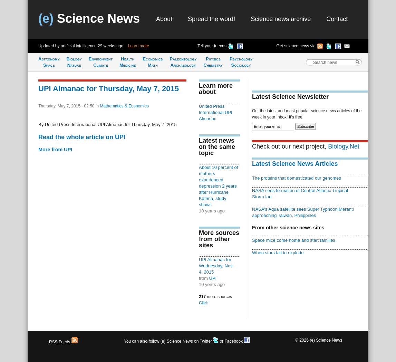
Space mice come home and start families (293, 240)
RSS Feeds (63, 342)
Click (203, 303)
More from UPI (55, 149)
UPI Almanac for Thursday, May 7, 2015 (108, 88)
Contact (337, 19)
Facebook (236, 341)
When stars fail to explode (277, 252)
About (164, 19)
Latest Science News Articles (295, 163)
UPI (213, 278)
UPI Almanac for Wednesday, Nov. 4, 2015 (216, 266)
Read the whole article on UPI (81, 137)
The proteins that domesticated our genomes (296, 178)
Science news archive (281, 19)
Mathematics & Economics (124, 106)
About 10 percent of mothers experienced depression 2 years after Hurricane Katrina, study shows (218, 186)
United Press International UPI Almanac (215, 112)
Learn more (138, 46)
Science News (89, 18)
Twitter (209, 341)
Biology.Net (343, 146)
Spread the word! (211, 19)
